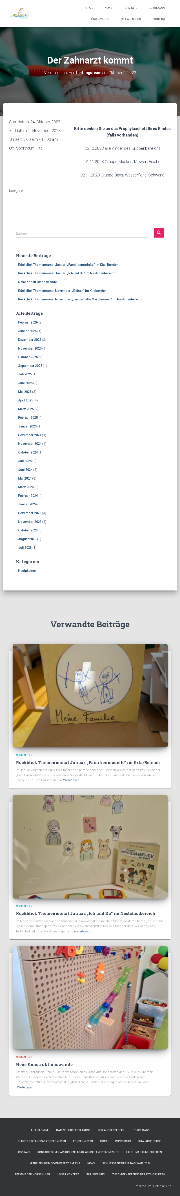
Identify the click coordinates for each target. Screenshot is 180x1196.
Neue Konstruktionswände (37, 282)
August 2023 (27, 539)
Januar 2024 (27, 504)
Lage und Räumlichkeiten (144, 1152)
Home (104, 1141)
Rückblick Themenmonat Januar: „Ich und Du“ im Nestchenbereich (66, 273)
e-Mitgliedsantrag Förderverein (42, 1141)
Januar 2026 (27, 331)
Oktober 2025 (28, 357)
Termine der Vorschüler (32, 1174)
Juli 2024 (25, 461)
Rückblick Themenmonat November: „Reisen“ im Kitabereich (62, 290)
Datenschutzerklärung (73, 1130)
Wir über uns (96, 1174)
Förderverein (99, 19)
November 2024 (30, 443)
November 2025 (30, 348)
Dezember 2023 (29, 513)
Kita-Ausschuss (131, 19)
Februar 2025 (28, 417)
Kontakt (159, 19)
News (108, 7)
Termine (130, 7)
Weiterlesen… (72, 780)
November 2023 (30, 521)
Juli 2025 (25, 374)
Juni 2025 (25, 383)
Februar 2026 (28, 322)
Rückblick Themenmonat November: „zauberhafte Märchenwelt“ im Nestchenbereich (80, 299)
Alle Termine (40, 1130)
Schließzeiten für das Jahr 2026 (126, 1163)
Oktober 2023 (28, 530)
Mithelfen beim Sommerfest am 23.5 (55, 1163)
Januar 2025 (27, 426)
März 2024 (26, 487)
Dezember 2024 (29, 435)
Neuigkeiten (27, 571)
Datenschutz (162, 1186)
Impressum (123, 1141)
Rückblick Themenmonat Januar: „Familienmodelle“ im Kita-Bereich (68, 265)
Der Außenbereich (111, 1130)
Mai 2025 (24, 391)
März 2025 (26, 409)
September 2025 (30, 366)
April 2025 (25, 400)
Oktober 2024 (28, 452)
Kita (89, 7)
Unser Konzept (68, 1174)
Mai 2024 (24, 478)
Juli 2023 (25, 547)
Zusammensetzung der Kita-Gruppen (138, 1174)
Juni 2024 (25, 469)
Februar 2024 (28, 496)
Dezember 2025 (29, 339)
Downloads (157, 7)
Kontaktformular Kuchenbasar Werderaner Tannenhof (78, 1152)
